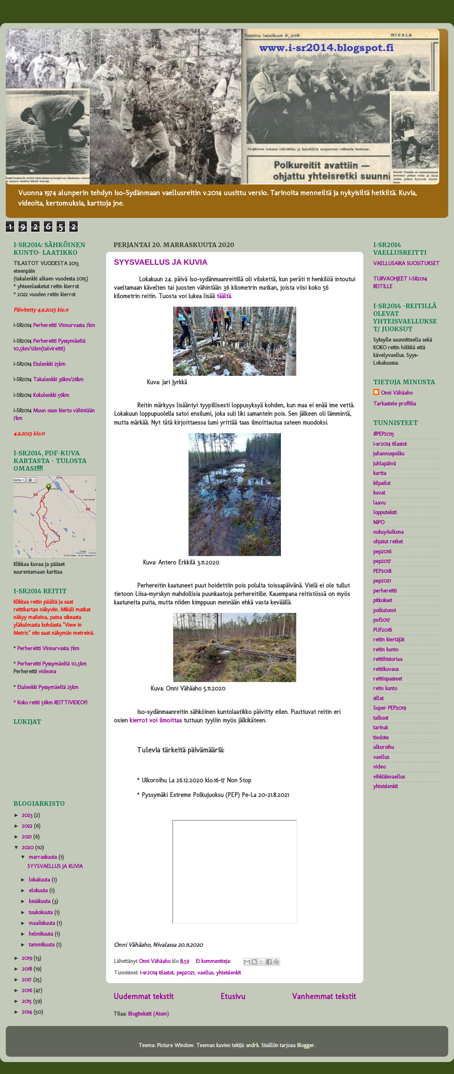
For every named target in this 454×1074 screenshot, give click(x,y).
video (379, 766)
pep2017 (382, 561)
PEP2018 (382, 571)
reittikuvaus (386, 669)
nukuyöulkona (388, 531)
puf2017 (381, 619)
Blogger (305, 1045)
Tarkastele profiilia (394, 403)
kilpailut (382, 483)
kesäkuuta (40, 901)
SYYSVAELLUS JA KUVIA (160, 262)
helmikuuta (42, 933)
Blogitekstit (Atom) (148, 1013)
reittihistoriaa (387, 659)
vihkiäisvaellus (389, 776)
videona (47, 671)
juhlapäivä (384, 463)
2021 (27, 836)
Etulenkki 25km (49, 363)
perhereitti (385, 590)
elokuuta (39, 890)
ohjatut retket (388, 541)
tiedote (381, 737)
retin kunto (385, 688)
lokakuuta (40, 879)
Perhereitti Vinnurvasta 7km (64, 325)
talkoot (380, 717)
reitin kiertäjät (388, 639)
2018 (27, 968)
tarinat (380, 727)
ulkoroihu (383, 747)
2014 (27, 1011)
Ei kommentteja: (214, 961)
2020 (28, 847)
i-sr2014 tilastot (157, 972)
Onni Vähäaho (396, 392)
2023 (28, 815)
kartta (379, 473)
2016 (27, 990)
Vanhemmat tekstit (324, 996)
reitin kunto (385, 649)
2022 (28, 825)
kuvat (379, 492)
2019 (27, 957)
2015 (27, 1001)
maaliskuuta (43, 923)
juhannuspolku (388, 453)
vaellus (205, 972)
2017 (27, 979)
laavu (379, 502)
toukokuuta (41, 912)
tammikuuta (42, 944)
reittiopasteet (387, 678)
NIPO (378, 522)
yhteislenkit (228, 972)
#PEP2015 (383, 433)
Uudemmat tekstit (144, 996)
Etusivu (232, 996)
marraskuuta (43, 856)
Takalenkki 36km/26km (58, 379)
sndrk (252, 1045)
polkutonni (384, 610)
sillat (378, 698)
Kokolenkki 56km (51, 395)
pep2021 (185, 972)
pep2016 (382, 551)
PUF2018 (382, 629)
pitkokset (382, 600)
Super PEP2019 (389, 707)
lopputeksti (385, 512)
